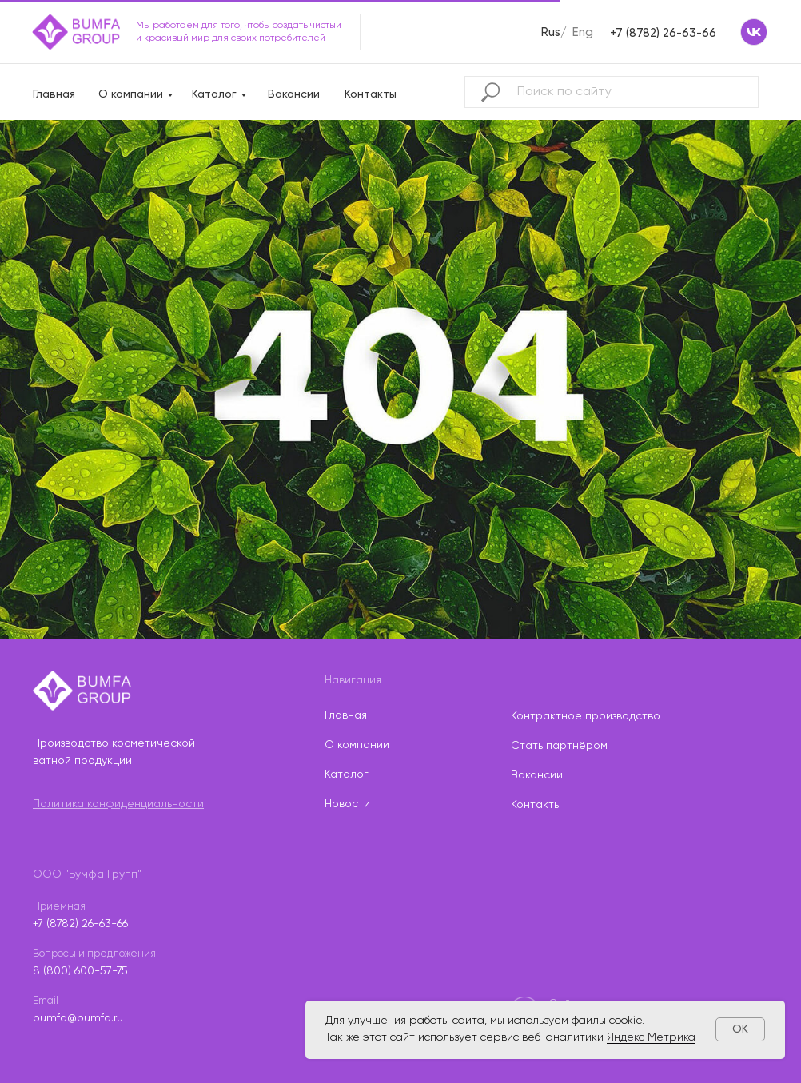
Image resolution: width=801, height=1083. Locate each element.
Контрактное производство (585, 716)
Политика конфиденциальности (118, 804)
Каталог (214, 94)
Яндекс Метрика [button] (651, 1037)
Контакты (371, 94)
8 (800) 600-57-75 (80, 971)
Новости (347, 804)
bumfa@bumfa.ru (78, 1018)
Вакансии (294, 94)
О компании (130, 94)
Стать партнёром (559, 745)
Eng (582, 32)
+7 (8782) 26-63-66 (663, 33)
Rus (550, 32)
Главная (54, 94)
